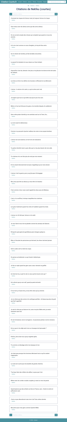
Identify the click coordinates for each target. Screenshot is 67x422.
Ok (64, 1)
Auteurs (29, 1)
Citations (25, 1)
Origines (45, 1)
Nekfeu (13, 20)
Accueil (20, 1)
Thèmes (34, 1)
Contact (35, 420)
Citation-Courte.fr (9, 1)
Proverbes (39, 1)
